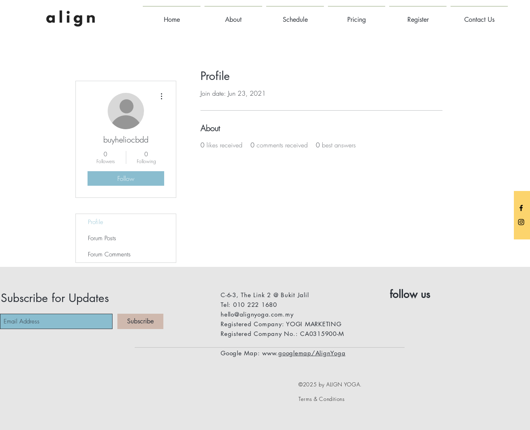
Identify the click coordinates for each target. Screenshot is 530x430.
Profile (95, 222)
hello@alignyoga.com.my (257, 314)
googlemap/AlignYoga (311, 353)
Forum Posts (102, 238)
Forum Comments (109, 254)
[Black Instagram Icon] (521, 222)
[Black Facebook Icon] (521, 208)
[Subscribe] (140, 321)
